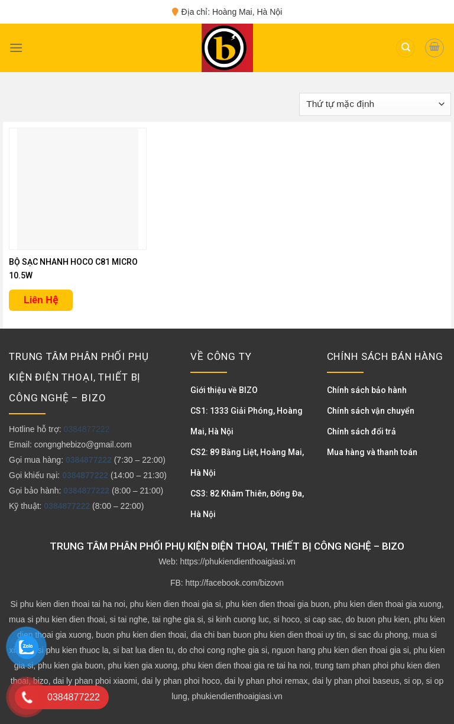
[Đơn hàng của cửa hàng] (375, 104)
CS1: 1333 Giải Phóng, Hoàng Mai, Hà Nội (246, 421)
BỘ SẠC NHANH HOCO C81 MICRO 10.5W (73, 268)
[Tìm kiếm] (405, 48)
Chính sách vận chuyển (370, 410)
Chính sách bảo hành (367, 390)
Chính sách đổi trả (361, 431)
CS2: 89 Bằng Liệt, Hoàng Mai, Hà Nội (247, 462)
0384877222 (86, 429)
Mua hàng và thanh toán (372, 452)
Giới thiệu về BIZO (224, 390)
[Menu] (16, 47)
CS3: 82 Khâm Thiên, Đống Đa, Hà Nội (247, 504)
